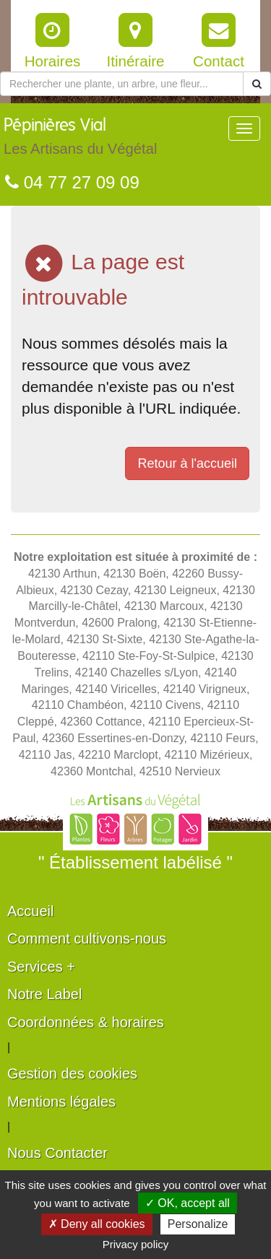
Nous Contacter (57, 1153)
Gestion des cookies (72, 1073)
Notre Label (44, 994)
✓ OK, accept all (187, 1203)
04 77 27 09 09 (72, 182)
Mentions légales (61, 1102)
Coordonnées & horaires (85, 1022)
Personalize (198, 1224)
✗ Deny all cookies (96, 1224)
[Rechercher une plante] (122, 83)
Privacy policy (136, 1244)
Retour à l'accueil (187, 463)
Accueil (30, 911)
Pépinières (80, 140)
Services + (41, 967)
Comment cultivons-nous (86, 938)
